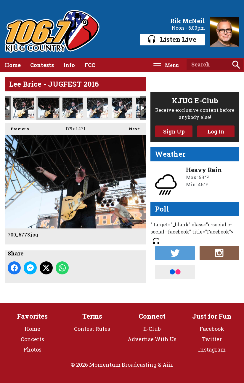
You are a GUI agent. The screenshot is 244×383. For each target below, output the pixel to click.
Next (131, 127)
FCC (89, 65)
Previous (17, 127)
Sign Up (174, 131)
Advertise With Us (152, 339)
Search (236, 65)
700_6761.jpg (23, 108)
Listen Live (172, 39)
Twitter (212, 339)
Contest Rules (92, 328)
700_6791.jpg (72, 108)
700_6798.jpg (97, 108)
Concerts (32, 339)
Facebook (212, 328)
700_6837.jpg (122, 108)
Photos (32, 349)
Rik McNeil (187, 20)
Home (13, 65)
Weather (170, 154)
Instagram (212, 349)
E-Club (152, 328)
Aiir (168, 364)
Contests (42, 65)
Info (69, 65)
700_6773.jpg (48, 108)
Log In (215, 131)
